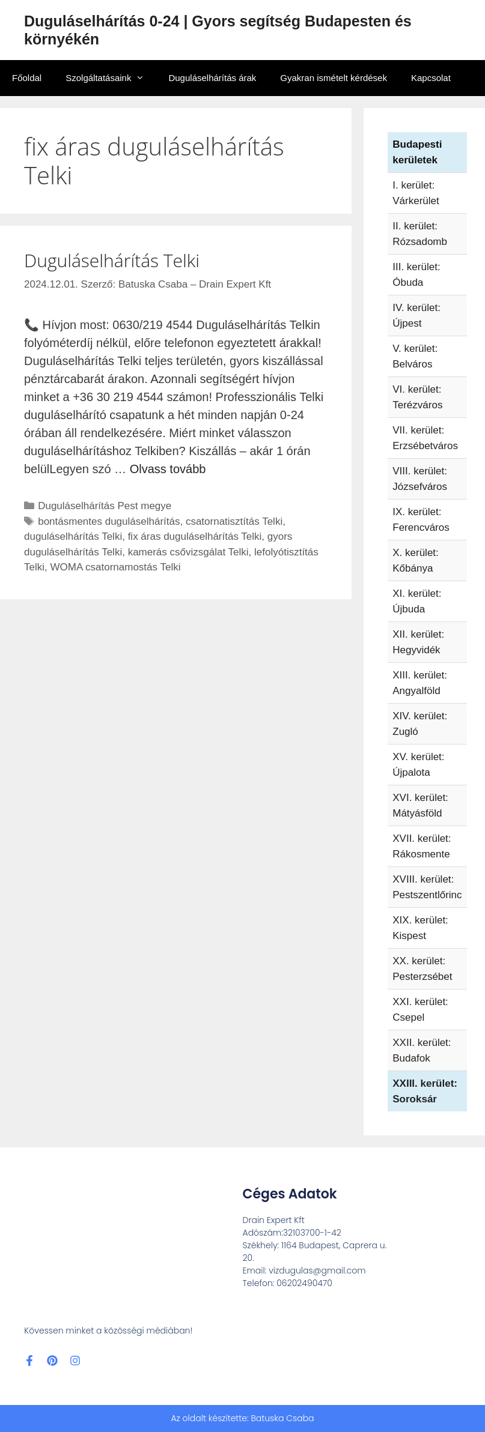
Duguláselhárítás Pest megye (104, 506)
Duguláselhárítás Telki (112, 260)
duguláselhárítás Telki (73, 536)
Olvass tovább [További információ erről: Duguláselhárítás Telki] (168, 469)
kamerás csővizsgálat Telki (188, 552)
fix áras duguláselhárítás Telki (195, 536)
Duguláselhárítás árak (212, 78)
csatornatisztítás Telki (234, 521)
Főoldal (26, 78)
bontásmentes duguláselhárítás (109, 521)
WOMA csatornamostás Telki (115, 567)
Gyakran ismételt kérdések (333, 78)
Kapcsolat (431, 78)
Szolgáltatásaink (111, 78)
